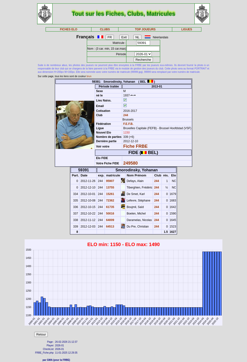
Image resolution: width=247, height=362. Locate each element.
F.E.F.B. (128, 124)
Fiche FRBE (135, 146)
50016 (109, 213)
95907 (109, 181)
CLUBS (105, 29)
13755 (109, 187)
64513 (109, 226)
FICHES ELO (68, 29)
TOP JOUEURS (145, 29)
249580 (130, 163)
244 (125, 115)
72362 (109, 200)
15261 (109, 194)
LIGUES (186, 29)
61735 (109, 207)
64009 (109, 220)
